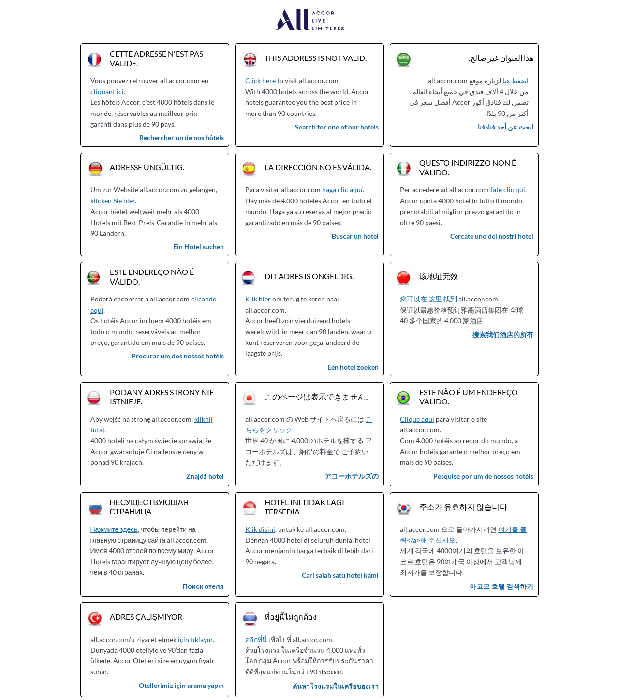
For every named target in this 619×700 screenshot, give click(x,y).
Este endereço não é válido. (152, 276)
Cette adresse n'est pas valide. (156, 58)
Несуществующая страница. (149, 507)
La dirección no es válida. (318, 166)
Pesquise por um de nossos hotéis (483, 476)
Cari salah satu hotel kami (340, 575)
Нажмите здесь (114, 529)
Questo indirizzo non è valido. (467, 167)
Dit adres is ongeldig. (309, 276)
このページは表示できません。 (319, 396)
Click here (260, 80)
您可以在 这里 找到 (428, 299)
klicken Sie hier (112, 201)
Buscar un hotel (355, 236)
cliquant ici (107, 91)
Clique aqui (417, 419)
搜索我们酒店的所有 (502, 334)
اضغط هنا (515, 80)
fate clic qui (507, 190)
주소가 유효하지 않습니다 (463, 506)
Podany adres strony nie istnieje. (162, 396)
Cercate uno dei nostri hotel (491, 236)
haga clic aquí (342, 190)
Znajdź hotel (205, 476)
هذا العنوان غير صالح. (501, 57)
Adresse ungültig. (147, 166)
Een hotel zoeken (353, 367)
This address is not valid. (316, 57)
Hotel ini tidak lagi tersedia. (304, 507)
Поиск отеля (203, 586)
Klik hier (258, 299)
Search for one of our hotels (337, 127)
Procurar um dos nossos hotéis (178, 356)
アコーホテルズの (351, 476)
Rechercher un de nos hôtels (181, 137)
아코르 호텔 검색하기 (501, 586)
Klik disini (260, 529)
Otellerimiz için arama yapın (181, 685)
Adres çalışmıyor (146, 616)
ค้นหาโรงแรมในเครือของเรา (336, 686)
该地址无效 (438, 276)
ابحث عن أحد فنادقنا (505, 127)
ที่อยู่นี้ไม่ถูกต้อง (291, 616)
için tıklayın (195, 639)
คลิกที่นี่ (256, 639)
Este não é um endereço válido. (468, 396)
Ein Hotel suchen (198, 247)
